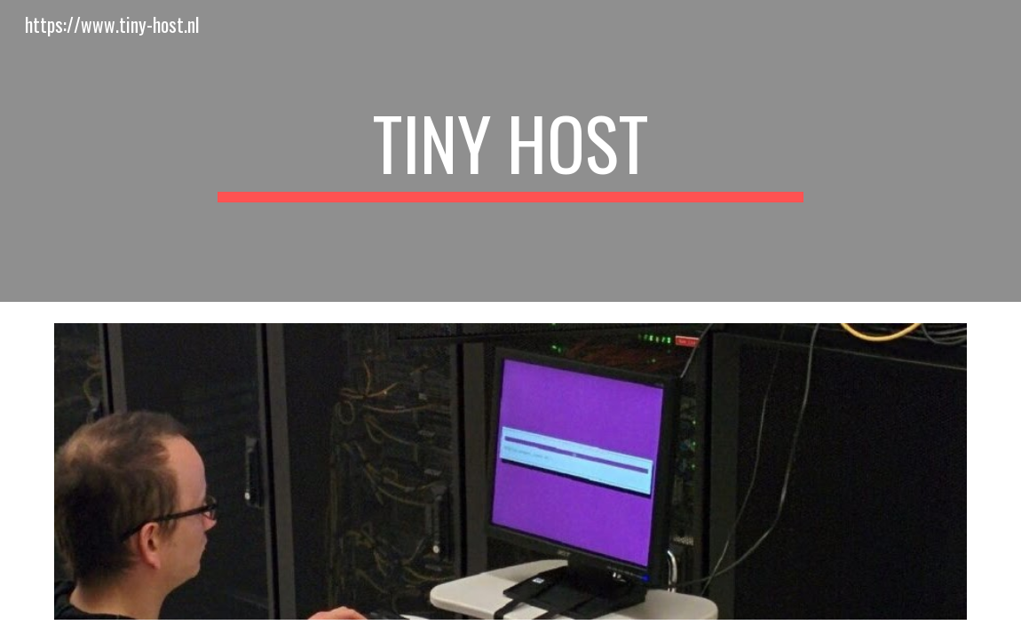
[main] (510, 151)
